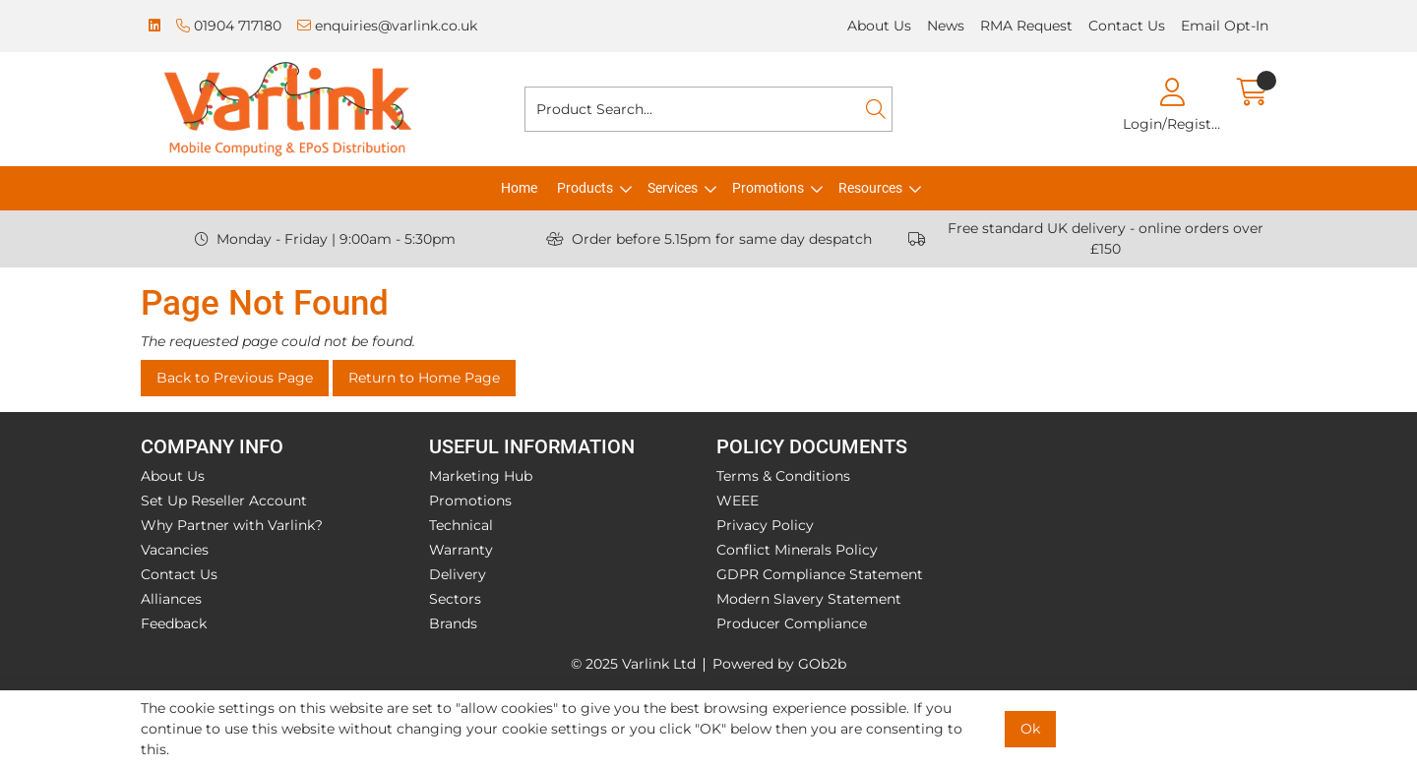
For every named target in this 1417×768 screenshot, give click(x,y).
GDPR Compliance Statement (819, 574)
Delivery (457, 574)
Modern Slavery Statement (808, 599)
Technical (461, 525)
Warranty (461, 550)
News (945, 25)
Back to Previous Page (234, 377)
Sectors (455, 599)
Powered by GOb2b (779, 664)
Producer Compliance (791, 623)
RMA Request (1026, 25)
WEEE (737, 500)
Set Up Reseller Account (224, 500)
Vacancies (175, 550)
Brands (453, 623)
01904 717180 (228, 25)
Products (585, 188)
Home (519, 188)
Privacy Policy (765, 525)
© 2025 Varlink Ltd (633, 664)
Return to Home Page (424, 377)
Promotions (768, 188)
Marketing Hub (480, 476)
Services (672, 188)
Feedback (174, 623)
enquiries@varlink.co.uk (387, 25)
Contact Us (1126, 25)
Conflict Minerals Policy (797, 550)
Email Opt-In (1224, 25)
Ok (1030, 729)
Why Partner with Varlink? (232, 525)
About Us (879, 25)
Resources (870, 188)
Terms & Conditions (783, 476)
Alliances (171, 599)
